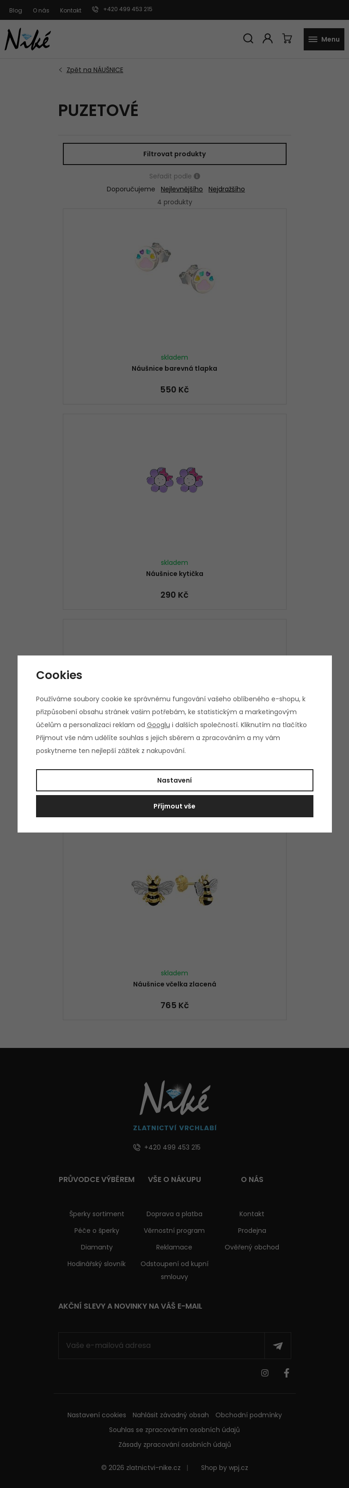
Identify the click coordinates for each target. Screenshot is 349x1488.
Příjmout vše (174, 806)
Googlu (158, 724)
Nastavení (174, 780)
